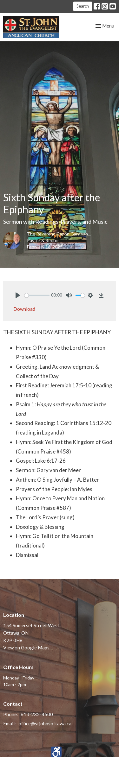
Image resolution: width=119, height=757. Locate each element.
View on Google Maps (26, 647)
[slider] (37, 295)
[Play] (18, 295)
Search (82, 6)
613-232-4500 (37, 714)
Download (24, 309)
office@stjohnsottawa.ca (44, 723)
